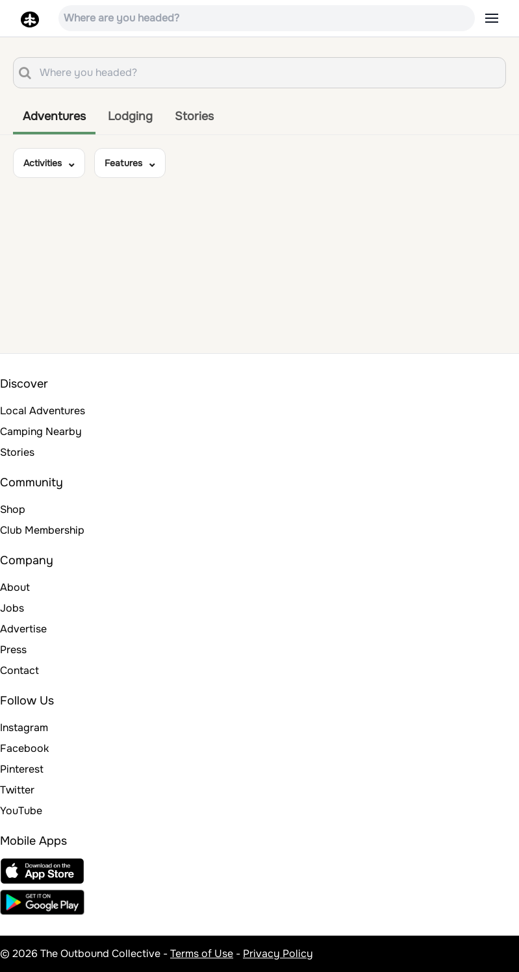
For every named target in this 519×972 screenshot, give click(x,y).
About (15, 587)
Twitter (17, 790)
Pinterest (22, 769)
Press (13, 649)
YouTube (21, 810)
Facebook (24, 748)
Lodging (130, 116)
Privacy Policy (278, 953)
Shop (12, 509)
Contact (19, 670)
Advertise (23, 629)
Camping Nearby (41, 431)
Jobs (12, 608)
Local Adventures (42, 410)
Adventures (54, 116)
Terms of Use (201, 953)
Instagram (24, 727)
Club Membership (42, 530)
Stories (194, 116)
